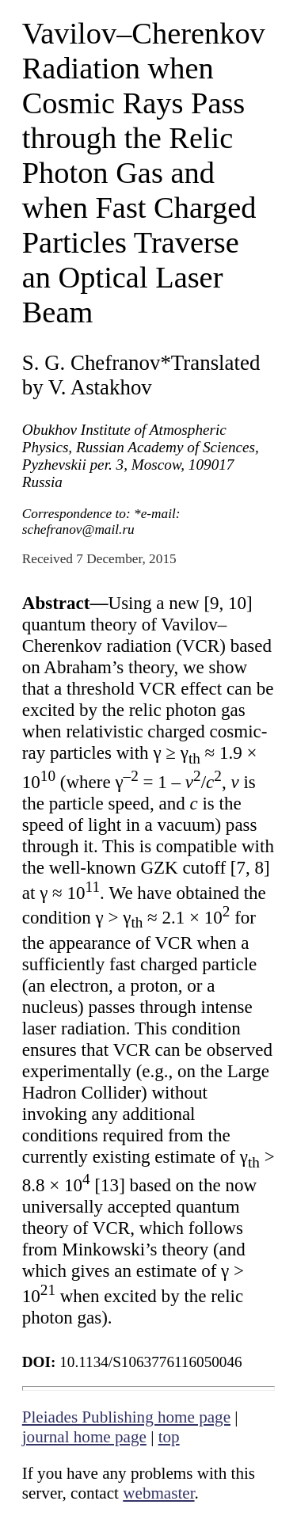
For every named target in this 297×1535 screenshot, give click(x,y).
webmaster (158, 1493)
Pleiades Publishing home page (126, 1416)
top (169, 1436)
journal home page (84, 1436)
